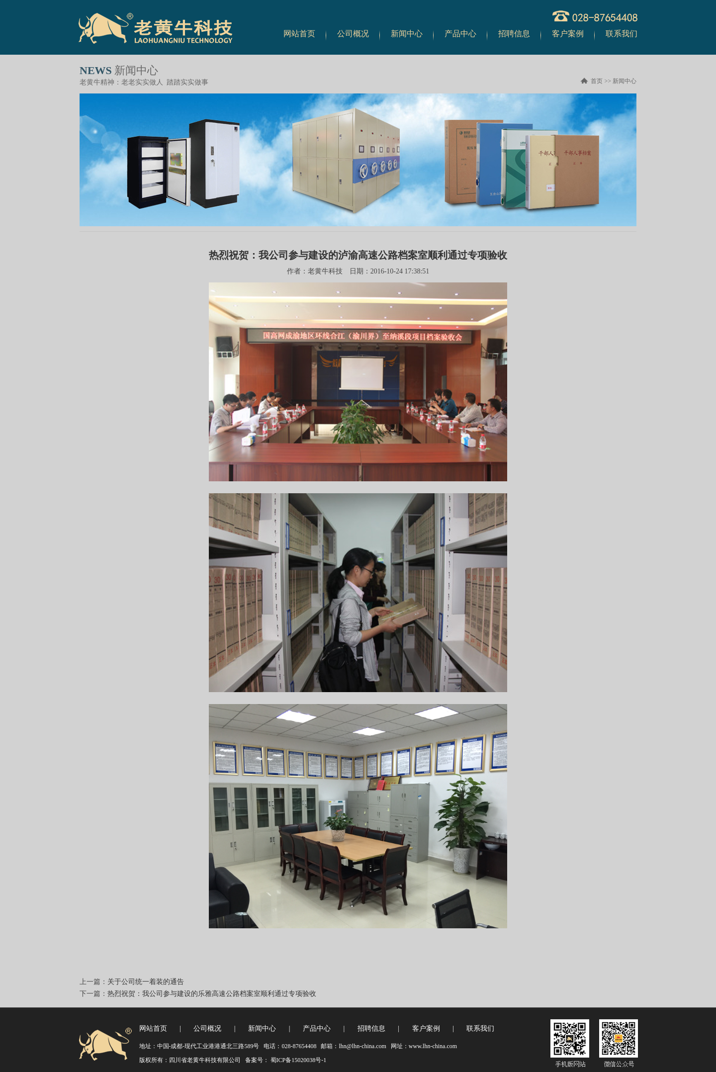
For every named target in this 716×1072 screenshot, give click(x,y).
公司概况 (353, 33)
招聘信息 (514, 33)
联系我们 (621, 33)
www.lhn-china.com (433, 1046)
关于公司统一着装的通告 (145, 981)
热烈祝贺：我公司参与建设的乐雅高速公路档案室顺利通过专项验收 (211, 993)
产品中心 (460, 33)
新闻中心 (407, 33)
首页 (597, 81)
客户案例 (568, 33)
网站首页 (299, 33)
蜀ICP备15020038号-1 (298, 1060)
